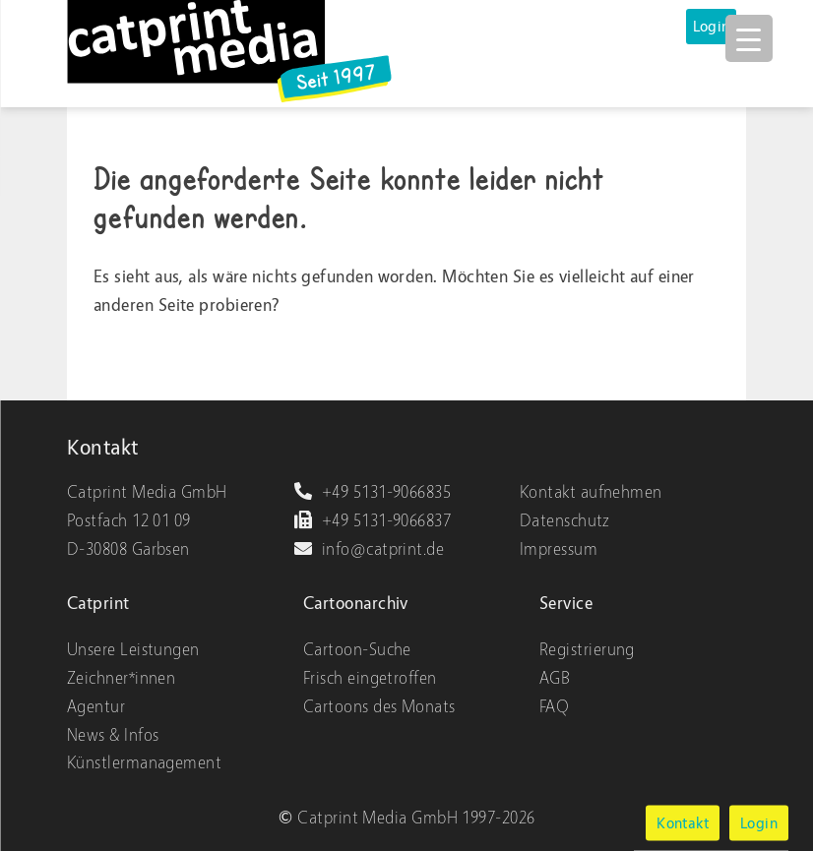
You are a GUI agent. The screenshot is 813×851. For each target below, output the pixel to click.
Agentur (96, 707)
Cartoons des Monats (379, 707)
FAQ (554, 707)
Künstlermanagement (144, 763)
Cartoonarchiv (355, 603)
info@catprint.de (368, 549)
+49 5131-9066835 (372, 492)
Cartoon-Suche (357, 649)
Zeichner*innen (121, 678)
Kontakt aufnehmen (591, 492)
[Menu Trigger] (749, 38)
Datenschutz (565, 521)
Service (566, 603)
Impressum (558, 549)
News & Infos (112, 735)
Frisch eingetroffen (370, 678)
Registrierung (587, 649)
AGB (554, 678)
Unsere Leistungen (133, 649)
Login (711, 26)
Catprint (98, 603)
